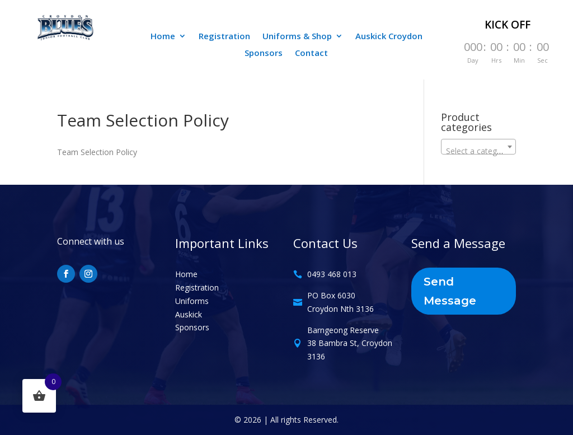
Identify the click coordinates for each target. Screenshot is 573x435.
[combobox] (478, 147)
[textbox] (478, 151)
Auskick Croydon (388, 36)
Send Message (450, 291)
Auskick (188, 314)
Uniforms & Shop (297, 36)
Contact (311, 53)
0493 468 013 (331, 274)
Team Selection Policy (97, 152)
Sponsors (264, 53)
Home (163, 36)
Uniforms (192, 301)
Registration (224, 36)
